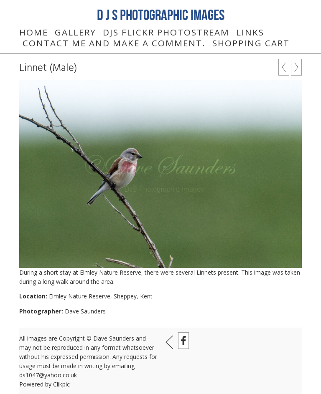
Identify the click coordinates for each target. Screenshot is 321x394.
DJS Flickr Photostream (166, 32)
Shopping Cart (251, 43)
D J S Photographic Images (160, 15)
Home (33, 32)
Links (250, 32)
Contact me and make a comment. (114, 43)
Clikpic (61, 384)
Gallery (75, 32)
